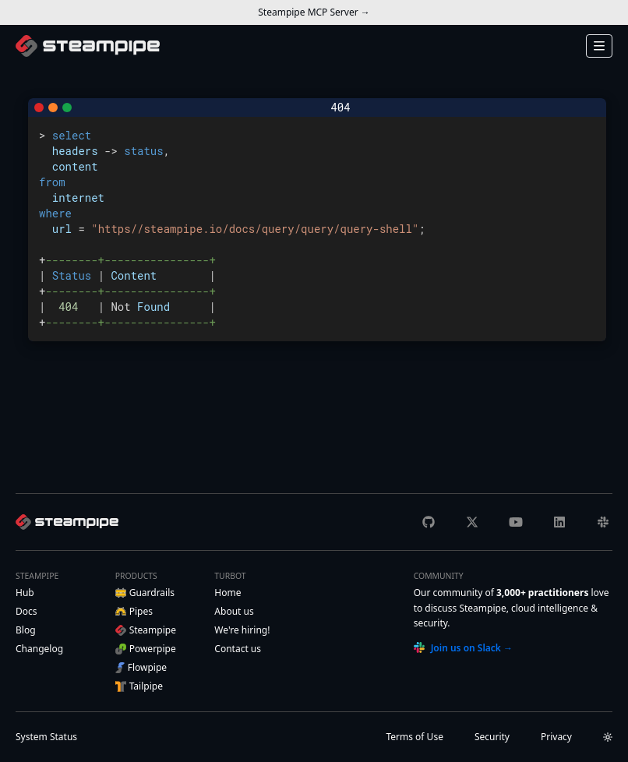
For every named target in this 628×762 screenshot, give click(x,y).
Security (492, 736)
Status (46, 736)
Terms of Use (414, 736)
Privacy (556, 736)
